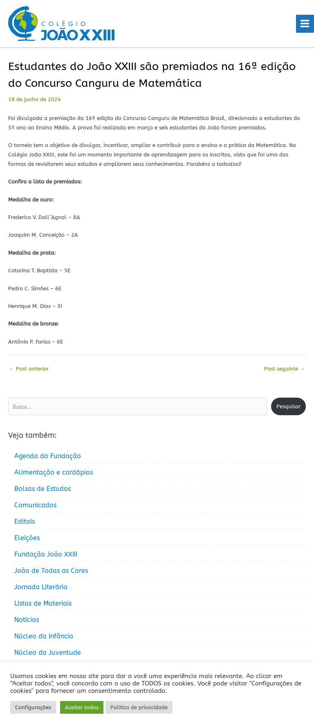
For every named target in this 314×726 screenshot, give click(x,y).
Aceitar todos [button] (82, 707)
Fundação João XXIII (45, 554)
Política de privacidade (139, 707)
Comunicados (35, 505)
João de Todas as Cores (51, 570)
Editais (24, 521)
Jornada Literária (40, 587)
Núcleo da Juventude (47, 652)
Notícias (26, 620)
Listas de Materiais (43, 603)
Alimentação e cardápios (53, 472)
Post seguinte (284, 369)
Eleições (27, 538)
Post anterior (29, 369)
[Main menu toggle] (305, 24)
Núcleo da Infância (43, 636)
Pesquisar (288, 406)
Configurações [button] (33, 707)
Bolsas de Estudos (42, 489)
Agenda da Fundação (47, 456)
